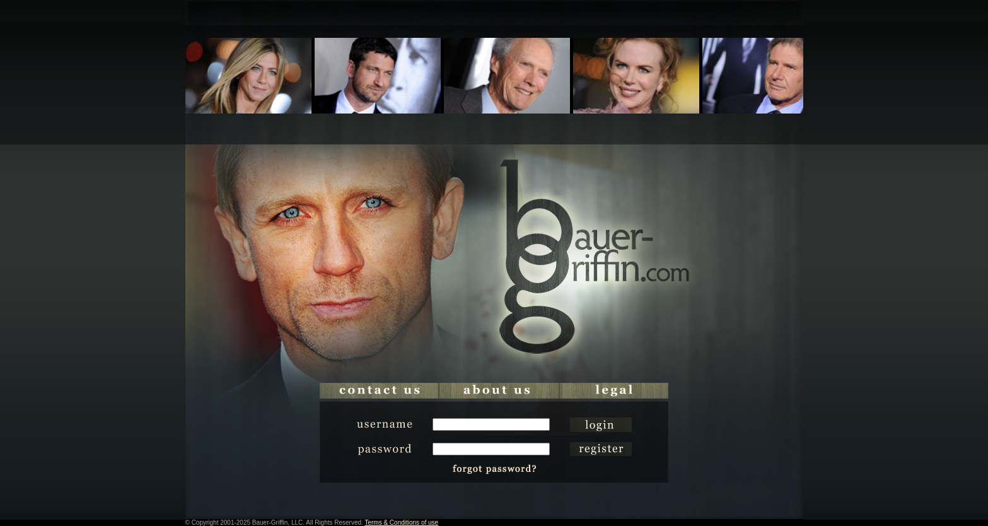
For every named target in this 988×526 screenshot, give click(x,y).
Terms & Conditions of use (401, 522)
